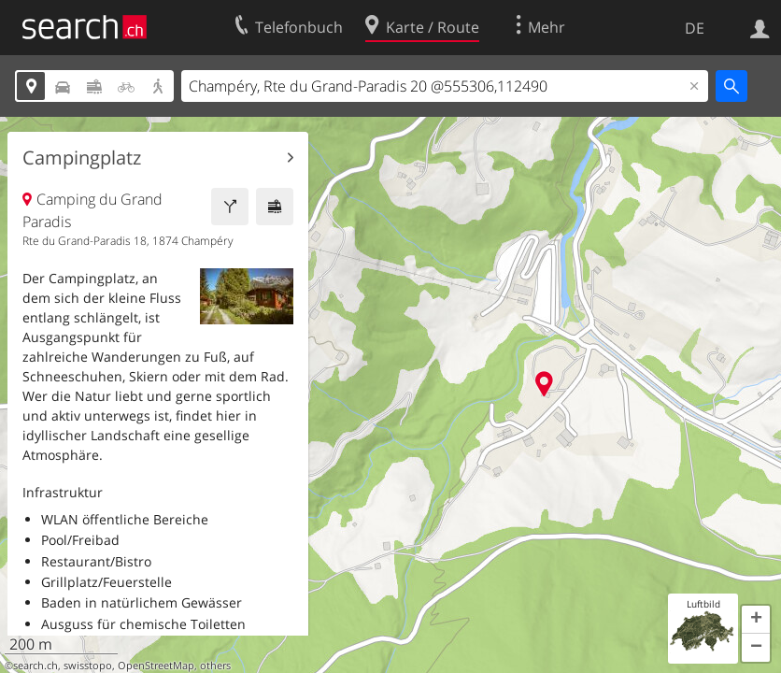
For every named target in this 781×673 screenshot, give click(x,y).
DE (694, 28)
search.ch (35, 665)
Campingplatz (81, 158)
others (215, 665)
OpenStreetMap (156, 665)
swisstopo (88, 665)
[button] (756, 620)
